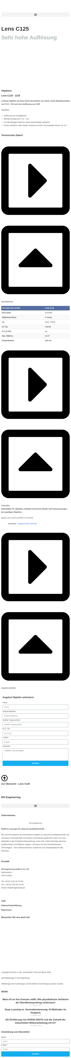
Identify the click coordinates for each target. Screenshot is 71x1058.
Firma (5, 703)
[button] (35, 14)
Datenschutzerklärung (11, 905)
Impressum (6, 910)
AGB (3, 901)
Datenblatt (5, 506)
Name (3, 1037)
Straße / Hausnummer (11, 720)
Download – (22, 524)
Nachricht (6, 746)
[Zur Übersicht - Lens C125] (4, 778)
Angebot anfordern (8, 688)
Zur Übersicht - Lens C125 (15, 784)
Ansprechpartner (9, 711)
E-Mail (5, 737)
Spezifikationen (7, 302)
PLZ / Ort (6, 729)
